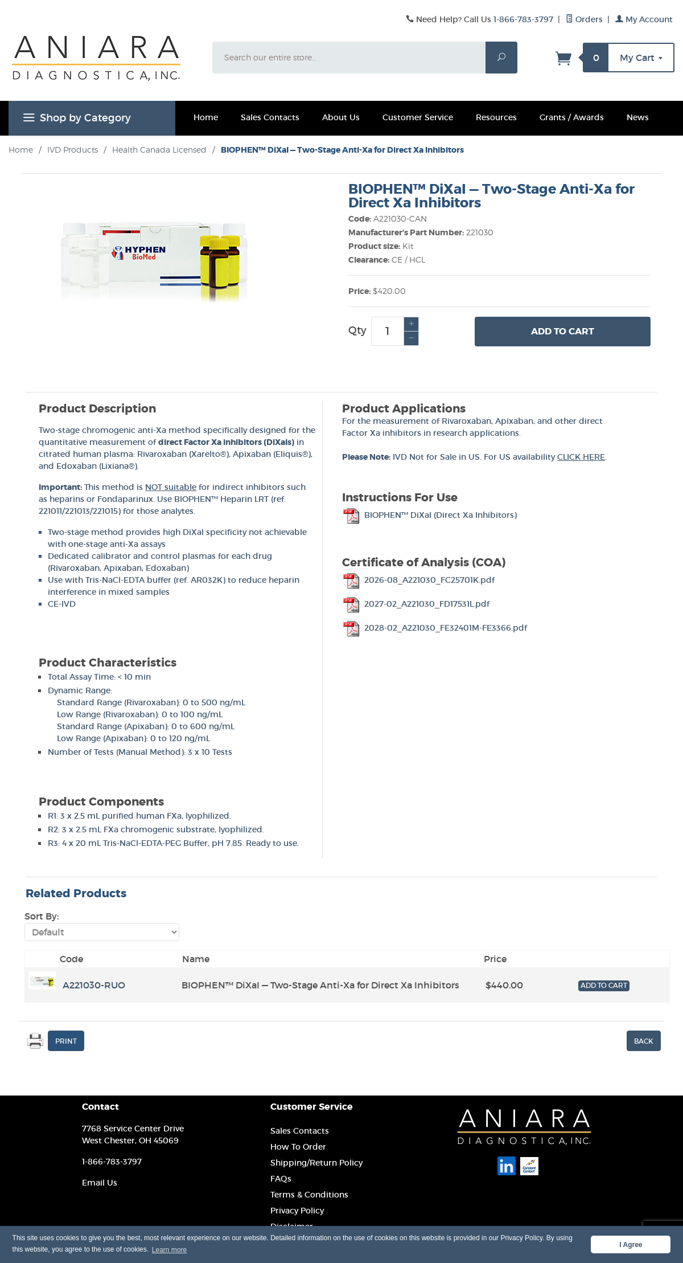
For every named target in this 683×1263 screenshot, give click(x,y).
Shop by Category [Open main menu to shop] (75, 119)
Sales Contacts (270, 117)
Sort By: (41, 916)
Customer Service (417, 117)
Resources (496, 117)
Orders (584, 19)
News (638, 117)
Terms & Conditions (309, 1195)
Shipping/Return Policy (316, 1163)
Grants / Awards (572, 117)
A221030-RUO (94, 985)
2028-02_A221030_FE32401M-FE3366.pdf (434, 628)
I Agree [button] (630, 1245)
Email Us (99, 1183)
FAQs (280, 1179)
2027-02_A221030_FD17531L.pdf (415, 604)
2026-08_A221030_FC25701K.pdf (418, 580)
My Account (644, 19)
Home (206, 117)
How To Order (298, 1147)
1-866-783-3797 (523, 19)
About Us (341, 117)
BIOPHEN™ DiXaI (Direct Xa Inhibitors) (429, 515)
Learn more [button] (169, 1250)
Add (562, 331)
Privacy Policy (297, 1210)
